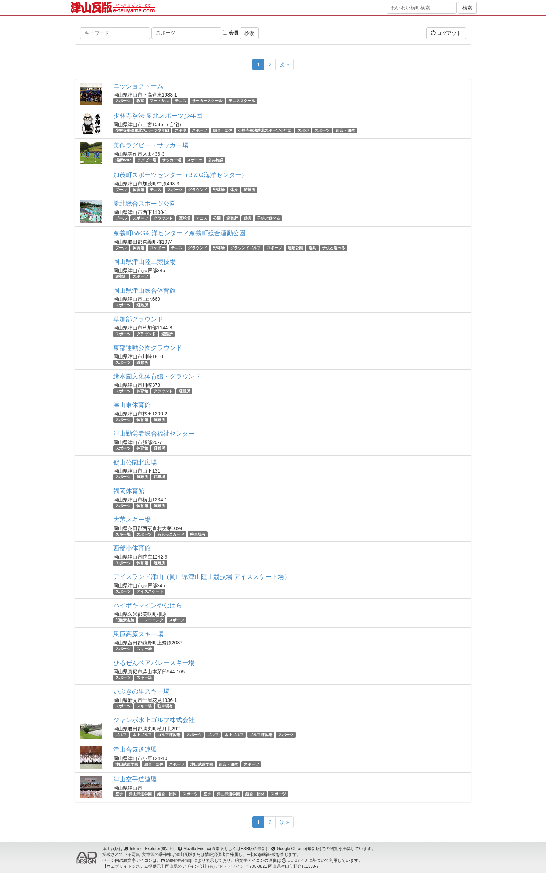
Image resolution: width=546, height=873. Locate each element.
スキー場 (123, 534)
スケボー (157, 248)
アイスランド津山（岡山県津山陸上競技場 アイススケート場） (201, 576)
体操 (234, 189)
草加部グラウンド (138, 319)
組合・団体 (222, 130)
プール (121, 189)
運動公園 (295, 248)
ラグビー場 (146, 160)
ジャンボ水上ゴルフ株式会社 (154, 720)
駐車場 (159, 477)
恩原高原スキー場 (138, 634)
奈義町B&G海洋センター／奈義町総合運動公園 (179, 233)
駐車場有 (197, 534)
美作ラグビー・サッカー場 (150, 145)
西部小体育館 (132, 548)
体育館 (138, 189)
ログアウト (446, 33)
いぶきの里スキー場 (141, 691)
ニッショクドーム (138, 86)
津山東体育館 (132, 404)
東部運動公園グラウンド (147, 347)
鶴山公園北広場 (135, 462)
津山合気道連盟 (135, 749)
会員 (231, 33)
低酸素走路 (124, 620)
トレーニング (151, 620)
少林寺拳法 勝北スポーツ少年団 (158, 115)
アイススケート (149, 591)
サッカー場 (171, 160)
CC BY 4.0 (297, 860)
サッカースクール (207, 101)
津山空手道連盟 (135, 779)
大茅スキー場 (132, 519)
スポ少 (180, 130)
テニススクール (241, 101)
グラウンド (197, 189)
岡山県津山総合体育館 (144, 290)
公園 (217, 218)
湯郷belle (123, 160)
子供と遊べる (268, 218)
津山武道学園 (126, 764)
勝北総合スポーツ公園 (144, 203)
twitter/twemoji (179, 860)
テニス (180, 101)
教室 (140, 101)
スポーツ (123, 101)
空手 (119, 794)
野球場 (219, 189)
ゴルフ (121, 735)
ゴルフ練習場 (168, 735)
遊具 (247, 218)
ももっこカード (170, 534)
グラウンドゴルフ (245, 248)
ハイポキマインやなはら (147, 605)
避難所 (249, 189)
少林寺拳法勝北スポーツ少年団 (142, 130)
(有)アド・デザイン (226, 866)
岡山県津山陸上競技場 (144, 261)
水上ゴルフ (142, 735)
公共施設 (215, 160)
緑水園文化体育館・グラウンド (157, 376)
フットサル (159, 101)
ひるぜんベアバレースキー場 (154, 662)
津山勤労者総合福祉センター (154, 433)
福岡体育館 (129, 491)
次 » (284, 64)
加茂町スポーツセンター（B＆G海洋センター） (180, 174)
